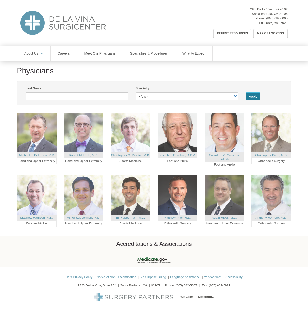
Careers (64, 53)
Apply (253, 96)
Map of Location (270, 33)
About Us (31, 53)
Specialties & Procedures (149, 53)
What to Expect (193, 53)
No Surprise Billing (153, 277)
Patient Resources (232, 33)
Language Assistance (185, 277)
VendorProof (212, 277)
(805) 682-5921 (277, 23)
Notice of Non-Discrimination (116, 277)
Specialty (142, 88)
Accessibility (234, 277)
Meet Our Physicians (99, 53)
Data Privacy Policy (78, 277)
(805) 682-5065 (277, 18)
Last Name (33, 88)
